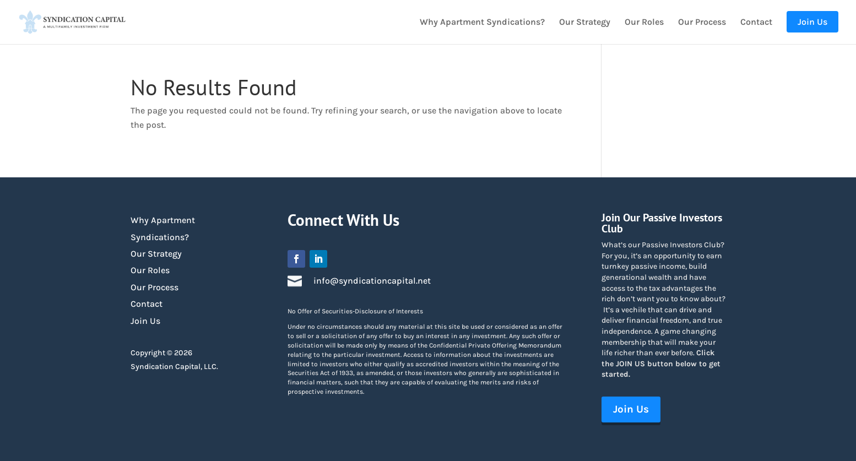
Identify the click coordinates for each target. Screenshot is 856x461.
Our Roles (644, 22)
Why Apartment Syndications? (482, 22)
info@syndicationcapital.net (372, 280)
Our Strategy (584, 22)
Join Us (145, 321)
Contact (756, 22)
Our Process (702, 22)
